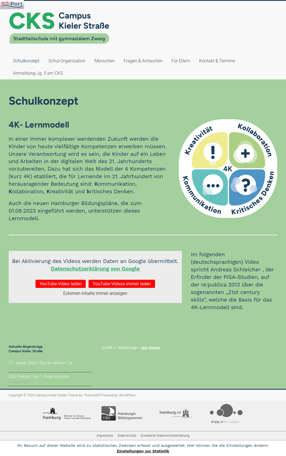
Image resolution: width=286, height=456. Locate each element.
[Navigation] (12, 4)
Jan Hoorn (150, 347)
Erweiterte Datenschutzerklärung (165, 436)
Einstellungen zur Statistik (143, 451)
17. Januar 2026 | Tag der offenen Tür (41, 363)
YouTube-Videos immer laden (122, 283)
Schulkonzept (26, 61)
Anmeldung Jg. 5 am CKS (38, 73)
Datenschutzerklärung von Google (95, 268)
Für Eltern (180, 61)
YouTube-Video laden (61, 283)
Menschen (104, 61)
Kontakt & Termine (217, 61)
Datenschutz (127, 436)
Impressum (105, 436)
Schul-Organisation (66, 61)
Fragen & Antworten (143, 61)
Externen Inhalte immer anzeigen (95, 293)
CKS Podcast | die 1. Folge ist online (39, 376)
